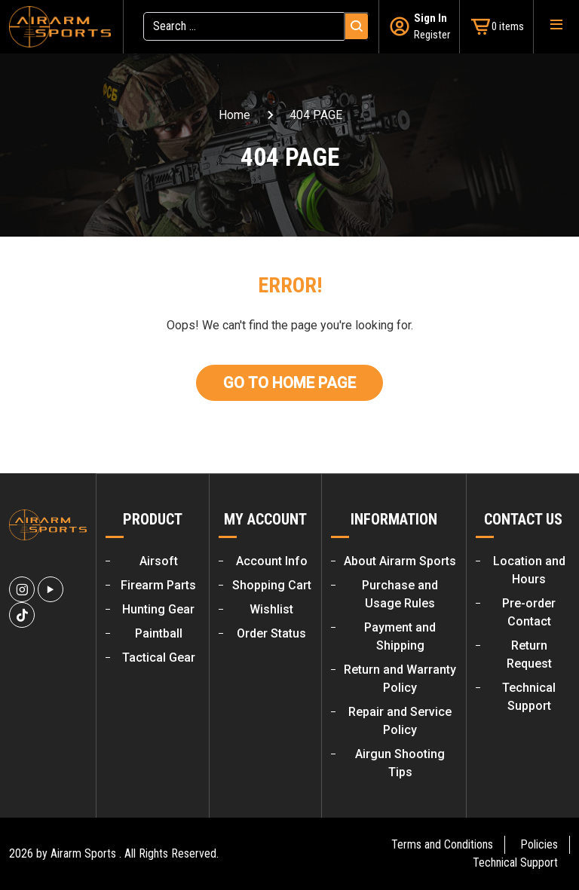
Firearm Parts (158, 585)
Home (234, 115)
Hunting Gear (158, 609)
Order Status (271, 633)
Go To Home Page (289, 383)
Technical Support (515, 862)
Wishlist (271, 609)
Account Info (272, 561)
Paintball (158, 633)
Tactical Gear (158, 657)
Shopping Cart (271, 585)
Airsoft (158, 561)
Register (432, 34)
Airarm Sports (83, 853)
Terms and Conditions (442, 844)
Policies (539, 844)
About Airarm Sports (400, 561)
